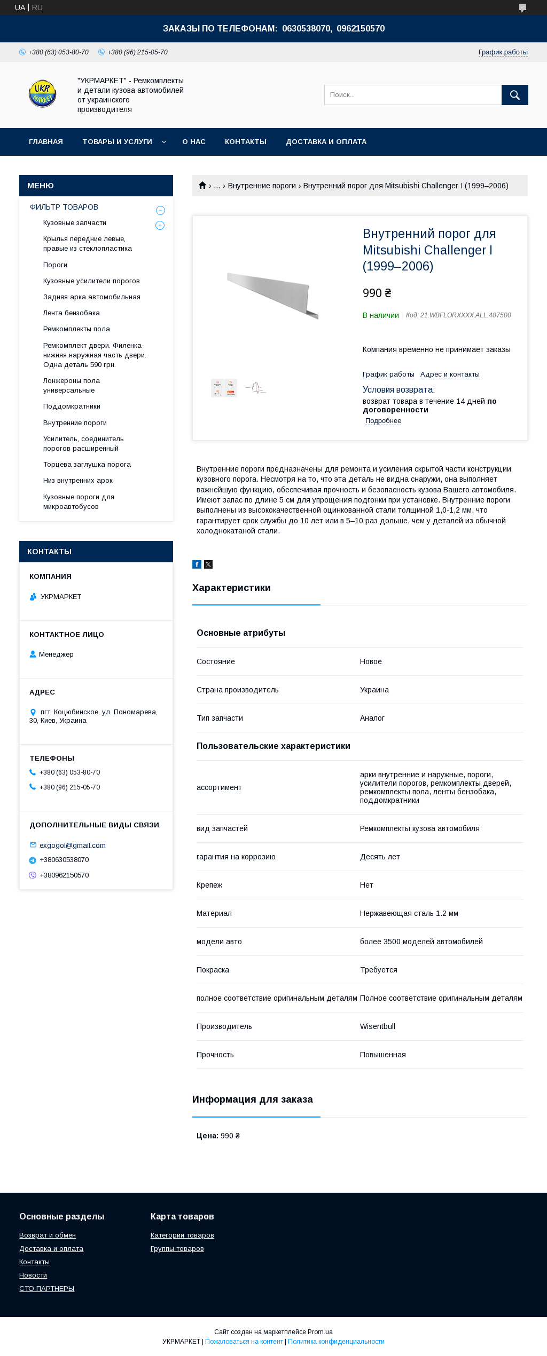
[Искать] (515, 95)
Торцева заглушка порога (87, 464)
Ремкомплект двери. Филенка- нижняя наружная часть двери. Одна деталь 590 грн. (94, 355)
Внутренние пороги (262, 185)
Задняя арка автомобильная (91, 297)
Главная (46, 142)
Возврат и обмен (47, 1235)
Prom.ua (320, 1332)
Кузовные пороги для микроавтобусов (78, 502)
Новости (33, 1275)
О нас (194, 142)
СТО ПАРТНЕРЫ (46, 1289)
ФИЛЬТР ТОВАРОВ (64, 207)
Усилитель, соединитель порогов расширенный (83, 443)
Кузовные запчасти (74, 223)
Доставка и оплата (326, 142)
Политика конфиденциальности (336, 1341)
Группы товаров (177, 1249)
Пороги (55, 265)
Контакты (246, 142)
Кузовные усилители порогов (91, 281)
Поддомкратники (71, 406)
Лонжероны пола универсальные (71, 385)
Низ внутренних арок (78, 480)
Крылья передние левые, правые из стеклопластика (87, 243)
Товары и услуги (117, 142)
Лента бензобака (71, 313)
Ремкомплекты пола (76, 329)
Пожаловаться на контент (244, 1341)
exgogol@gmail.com (73, 845)
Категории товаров (182, 1235)
